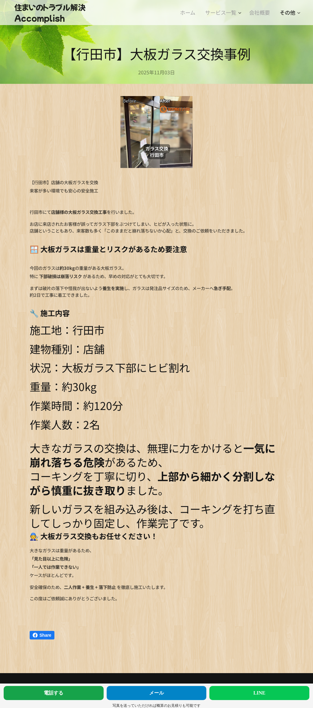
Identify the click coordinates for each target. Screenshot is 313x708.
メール (156, 692)
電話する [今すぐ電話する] (53, 692)
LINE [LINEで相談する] (259, 692)
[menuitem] (189, 12)
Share (42, 635)
